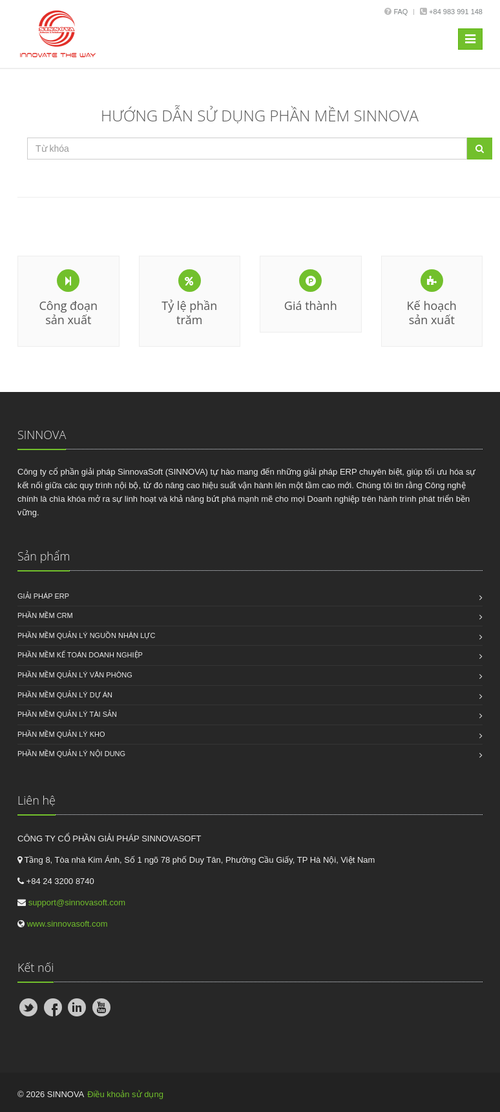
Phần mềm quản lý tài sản (67, 714)
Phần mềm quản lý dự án (64, 695)
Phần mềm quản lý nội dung (71, 753)
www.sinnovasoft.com (67, 924)
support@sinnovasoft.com (77, 902)
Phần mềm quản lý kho (61, 734)
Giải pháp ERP (43, 596)
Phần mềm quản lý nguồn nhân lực (86, 635)
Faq (400, 11)
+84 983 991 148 (455, 11)
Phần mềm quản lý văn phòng (74, 675)
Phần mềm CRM (45, 615)
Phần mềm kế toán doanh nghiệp (80, 655)
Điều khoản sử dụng (125, 1094)
